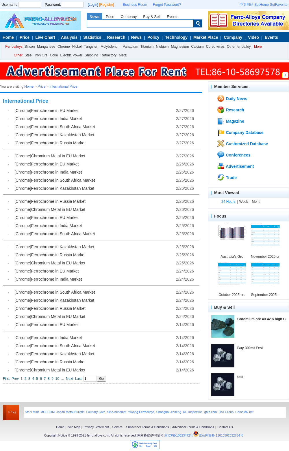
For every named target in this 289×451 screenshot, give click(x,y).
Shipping (91, 55)
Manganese (46, 47)
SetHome (261, 5)
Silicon (30, 47)
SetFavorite (279, 5)
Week (243, 202)
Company (129, 16)
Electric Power (71, 55)
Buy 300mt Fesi (250, 348)
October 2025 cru (231, 295)
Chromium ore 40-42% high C (261, 319)
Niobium (162, 47)
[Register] (106, 5)
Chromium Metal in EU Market (58, 156)
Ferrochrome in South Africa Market (63, 126)
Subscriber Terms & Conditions (147, 427)
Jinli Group (226, 412)
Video (253, 37)
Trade (227, 177)
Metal (123, 55)
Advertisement (235, 166)
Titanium (147, 47)
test (240, 377)
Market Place (205, 37)
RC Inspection (193, 412)
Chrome (64, 47)
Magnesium (180, 47)
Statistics (92, 37)
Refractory (108, 55)
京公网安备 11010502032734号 (221, 435)
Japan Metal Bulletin (70, 412)
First (6, 379)
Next (69, 379)
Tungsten (91, 47)
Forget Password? (167, 5)
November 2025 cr (265, 257)
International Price (63, 86)
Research (116, 37)
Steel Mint (32, 412)
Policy (153, 37)
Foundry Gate (95, 412)
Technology (176, 37)
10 (57, 379)
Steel (28, 55)
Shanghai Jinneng (168, 412)
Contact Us (225, 427)
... (62, 379)
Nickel (77, 47)
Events (172, 16)
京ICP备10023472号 (178, 435)
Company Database (240, 132)
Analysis (69, 37)
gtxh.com (210, 412)
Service (117, 427)
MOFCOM (47, 412)
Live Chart (45, 37)
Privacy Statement (96, 427)
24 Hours (228, 202)
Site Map (74, 427)
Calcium (197, 47)
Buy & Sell (151, 16)
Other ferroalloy (239, 47)
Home (8, 37)
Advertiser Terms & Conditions (193, 427)
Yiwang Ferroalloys (141, 412)
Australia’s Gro (232, 257)
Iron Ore (41, 55)
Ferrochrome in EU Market (55, 110)
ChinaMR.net (244, 412)
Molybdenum (111, 47)
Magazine (230, 121)
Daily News (232, 98)
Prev (15, 379)
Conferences (234, 155)
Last (78, 379)
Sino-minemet (116, 412)
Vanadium (130, 47)
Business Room (135, 5)
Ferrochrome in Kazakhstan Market (63, 134)
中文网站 (246, 5)
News (94, 16)
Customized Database (242, 143)
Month (256, 202)
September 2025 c (265, 295)
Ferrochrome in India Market (56, 118)
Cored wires (215, 47)
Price (110, 16)
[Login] (93, 5)
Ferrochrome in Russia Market (58, 143)
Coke (54, 55)
